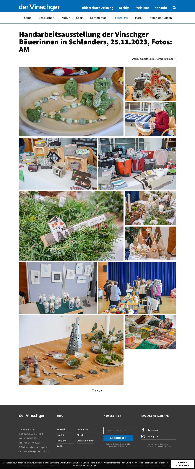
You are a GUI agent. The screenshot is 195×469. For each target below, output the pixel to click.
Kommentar (98, 18)
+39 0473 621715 (32, 438)
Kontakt (160, 8)
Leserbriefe (82, 429)
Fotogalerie (120, 18)
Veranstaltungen (161, 18)
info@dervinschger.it (36, 447)
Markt (139, 18)
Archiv (124, 8)
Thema (27, 18)
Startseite (62, 429)
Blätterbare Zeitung (97, 8)
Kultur (65, 18)
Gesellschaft (46, 18)
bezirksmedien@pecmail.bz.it (33, 451)
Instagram (150, 436)
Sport (79, 18)
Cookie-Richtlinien (91, 462)
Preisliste (141, 8)
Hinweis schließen (182, 464)
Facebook (149, 430)
